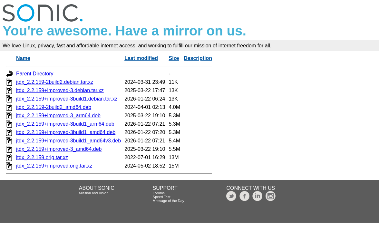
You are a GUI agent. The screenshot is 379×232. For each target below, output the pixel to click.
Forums (159, 193)
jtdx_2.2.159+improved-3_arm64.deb (58, 115)
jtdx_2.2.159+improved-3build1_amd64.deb (65, 132)
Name (23, 58)
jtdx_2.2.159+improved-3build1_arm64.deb (65, 124)
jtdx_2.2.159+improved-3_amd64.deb (59, 149)
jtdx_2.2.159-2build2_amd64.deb (53, 107)
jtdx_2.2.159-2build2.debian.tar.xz (54, 82)
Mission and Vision (94, 193)
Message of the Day (168, 201)
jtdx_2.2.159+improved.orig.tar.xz (54, 166)
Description (198, 58)
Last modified (141, 58)
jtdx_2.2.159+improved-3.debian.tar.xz (60, 90)
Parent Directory (34, 73)
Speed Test (161, 197)
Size (174, 58)
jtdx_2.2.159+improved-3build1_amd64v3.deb (68, 140)
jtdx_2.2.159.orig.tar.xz (42, 157)
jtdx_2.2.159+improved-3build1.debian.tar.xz (66, 99)
